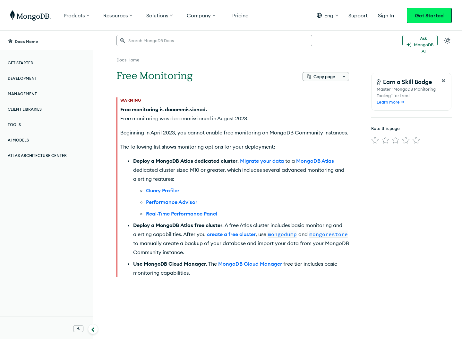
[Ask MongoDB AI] (420, 40)
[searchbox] (214, 40)
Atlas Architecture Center (37, 155)
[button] (327, 15)
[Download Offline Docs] (78, 328)
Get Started (429, 15)
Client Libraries (25, 109)
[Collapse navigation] (93, 329)
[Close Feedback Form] (443, 80)
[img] (375, 140)
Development (22, 78)
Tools (14, 124)
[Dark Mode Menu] (447, 40)
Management (22, 93)
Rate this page (385, 128)
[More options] (344, 76)
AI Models (18, 140)
